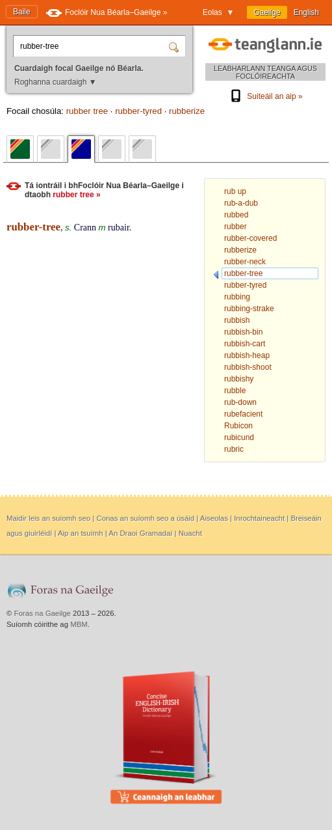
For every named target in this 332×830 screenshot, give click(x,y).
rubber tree (87, 111)
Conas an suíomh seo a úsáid (145, 518)
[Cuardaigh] (175, 46)
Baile (22, 11)
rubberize (187, 111)
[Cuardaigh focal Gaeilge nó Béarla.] (93, 46)
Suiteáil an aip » (265, 96)
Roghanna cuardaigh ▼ (55, 82)
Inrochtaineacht (259, 518)
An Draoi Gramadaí (140, 533)
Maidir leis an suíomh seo (48, 518)
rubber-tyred (138, 111)
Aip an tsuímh (80, 533)
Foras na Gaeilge (42, 613)
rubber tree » (76, 194)
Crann (85, 227)
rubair (118, 227)
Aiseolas (214, 518)
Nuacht (190, 533)
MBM (79, 624)
